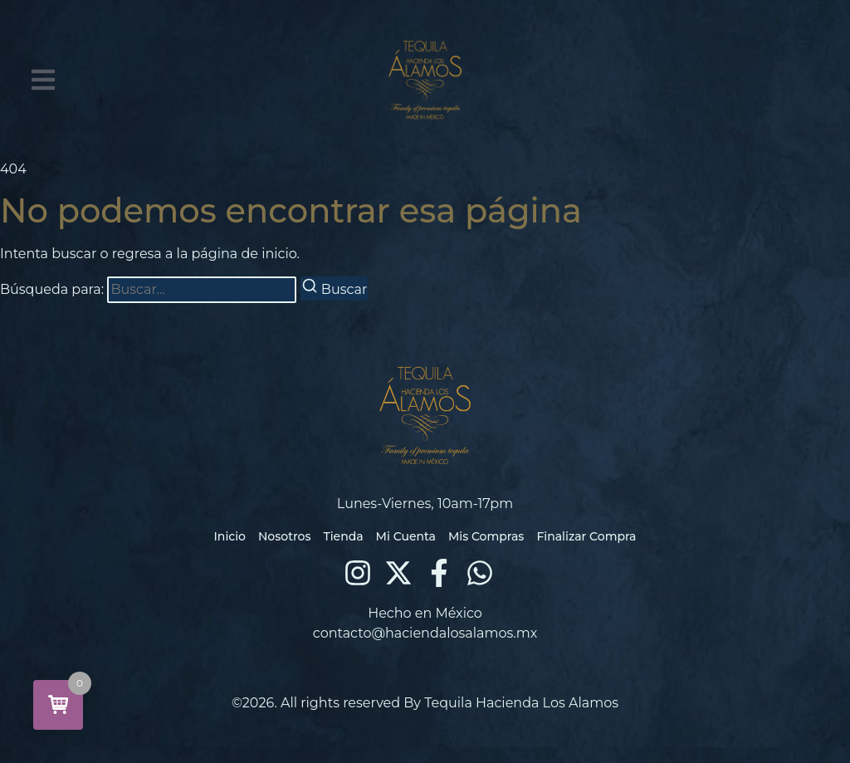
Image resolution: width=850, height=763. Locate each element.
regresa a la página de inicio (204, 254)
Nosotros (284, 536)
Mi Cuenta (406, 536)
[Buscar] (334, 288)
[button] (43, 80)
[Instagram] (358, 573)
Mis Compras (486, 536)
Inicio (230, 536)
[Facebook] (439, 573)
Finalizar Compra (586, 536)
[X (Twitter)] (398, 573)
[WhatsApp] (480, 573)
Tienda (343, 536)
